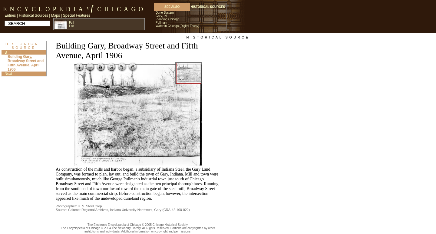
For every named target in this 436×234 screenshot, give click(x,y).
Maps (55, 15)
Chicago (121, 9)
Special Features (76, 15)
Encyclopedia (44, 9)
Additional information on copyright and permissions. (156, 231)
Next (8, 74)
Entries (10, 15)
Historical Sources (33, 15)
